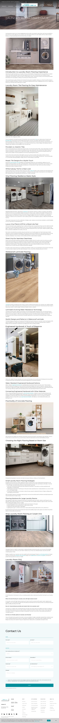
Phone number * (9, 657)
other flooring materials (28, 393)
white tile (32, 170)
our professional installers (26, 396)
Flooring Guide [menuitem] (43, 705)
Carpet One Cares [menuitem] (53, 703)
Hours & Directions (41, 5)
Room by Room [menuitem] (34, 701)
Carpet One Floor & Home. (9, 716)
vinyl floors (25, 211)
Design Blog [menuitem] (33, 711)
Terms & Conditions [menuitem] (52, 708)
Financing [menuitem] (24, 716)
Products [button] (4, 6)
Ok (48, 720)
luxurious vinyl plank (41, 555)
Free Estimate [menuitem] (24, 714)
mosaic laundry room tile (15, 162)
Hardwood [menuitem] (24, 705)
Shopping (20, 11)
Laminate (8, 304)
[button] (39, 8)
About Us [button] (17, 6)
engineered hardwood (16, 384)
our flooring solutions (43, 554)
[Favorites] (41, 8)
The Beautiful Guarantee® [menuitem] (43, 708)
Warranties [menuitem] (43, 710)
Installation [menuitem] (43, 712)
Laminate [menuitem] (24, 709)
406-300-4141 (17, 1)
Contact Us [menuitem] (52, 705)
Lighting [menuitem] (23, 712)
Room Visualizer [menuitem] (34, 703)
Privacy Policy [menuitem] (52, 710)
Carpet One (8, 11)
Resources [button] (10, 6)
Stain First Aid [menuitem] (43, 703)
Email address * (33, 657)
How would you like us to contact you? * (13, 651)
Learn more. (37, 721)
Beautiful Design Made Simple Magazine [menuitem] (34, 708)
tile (36, 139)
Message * (7, 670)
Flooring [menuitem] (23, 701)
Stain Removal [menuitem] (43, 701)
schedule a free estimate (20, 555)
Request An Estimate (49, 5)
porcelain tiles (8, 140)
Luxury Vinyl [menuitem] (24, 703)
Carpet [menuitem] (23, 707)
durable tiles (33, 555)
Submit (29, 685)
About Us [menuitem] (51, 701)
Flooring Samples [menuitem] (34, 705)
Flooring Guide (14, 11)
